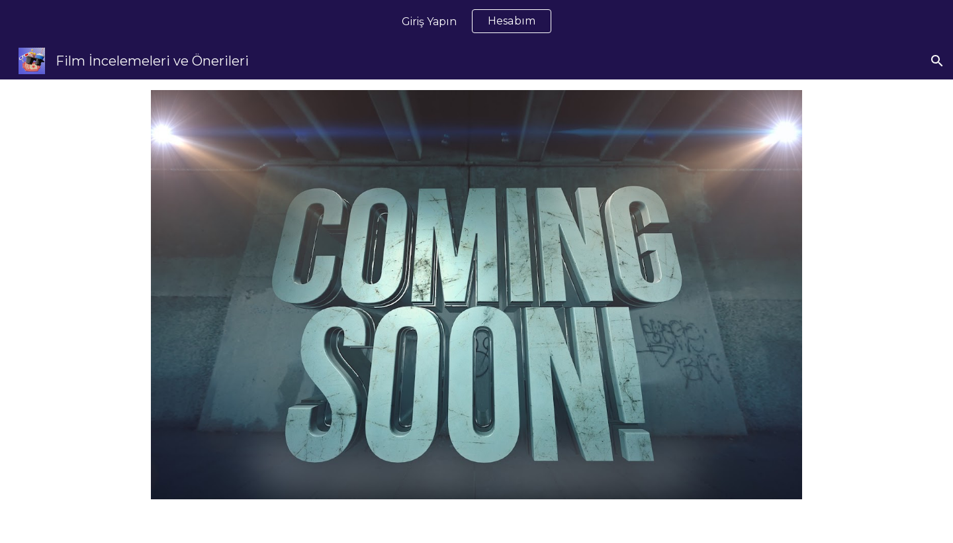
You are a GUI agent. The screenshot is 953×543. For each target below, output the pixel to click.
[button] (937, 61)
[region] (476, 21)
